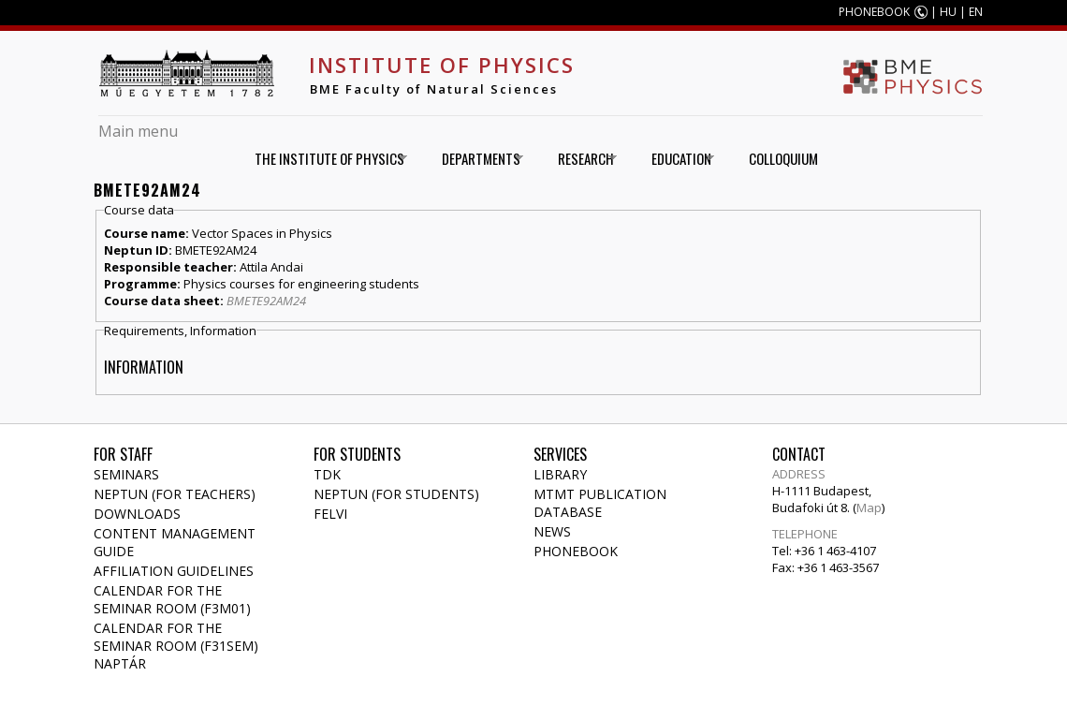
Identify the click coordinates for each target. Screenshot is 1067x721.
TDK (327, 474)
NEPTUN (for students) (396, 494)
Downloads (137, 513)
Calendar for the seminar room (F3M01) (172, 599)
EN (976, 12)
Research (581, 158)
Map (869, 507)
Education (676, 158)
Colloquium (783, 158)
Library (560, 474)
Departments (476, 158)
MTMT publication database (600, 503)
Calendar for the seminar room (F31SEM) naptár (176, 645)
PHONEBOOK (874, 12)
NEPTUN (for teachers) (175, 494)
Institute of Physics (442, 65)
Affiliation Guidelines (174, 571)
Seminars (126, 474)
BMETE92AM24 (266, 300)
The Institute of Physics (324, 158)
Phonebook (576, 551)
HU (948, 12)
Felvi (330, 513)
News (552, 531)
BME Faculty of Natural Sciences (434, 89)
